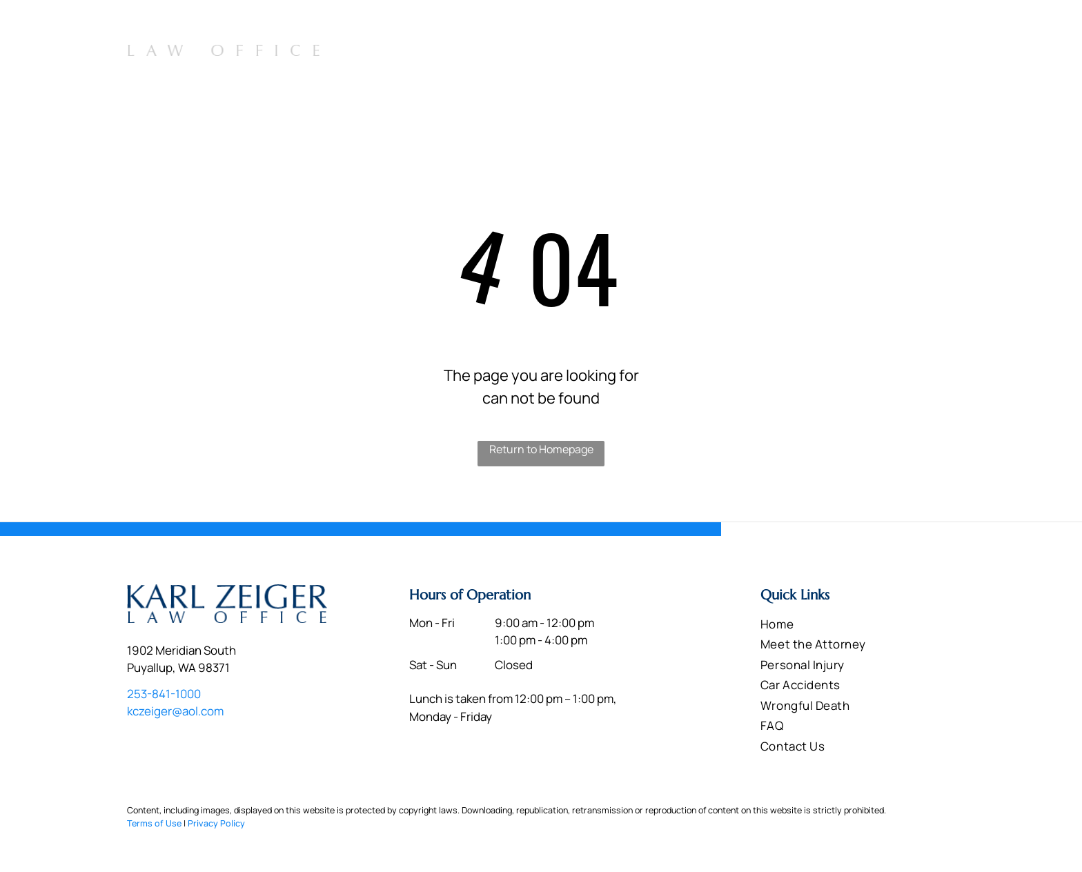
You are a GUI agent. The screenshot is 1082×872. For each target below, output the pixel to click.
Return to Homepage (541, 449)
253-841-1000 (906, 25)
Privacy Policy (216, 823)
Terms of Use (154, 823)
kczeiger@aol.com (175, 711)
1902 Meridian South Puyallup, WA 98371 (752, 27)
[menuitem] (521, 56)
